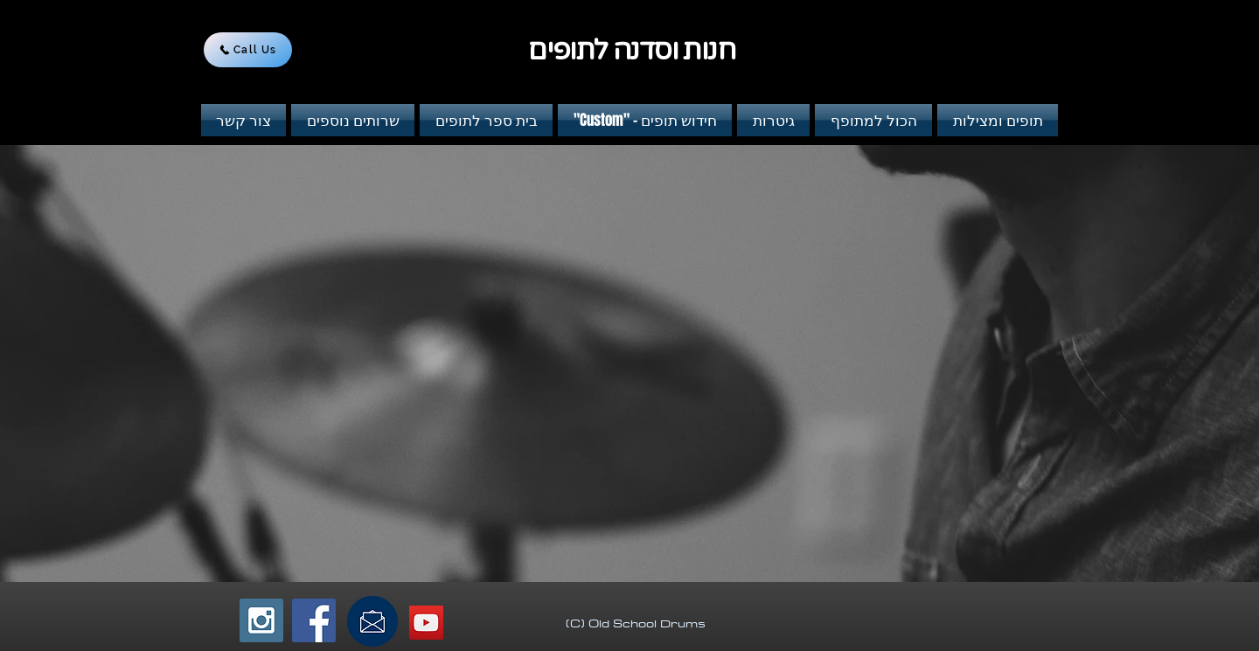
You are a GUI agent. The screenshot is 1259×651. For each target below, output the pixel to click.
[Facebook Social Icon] (314, 620)
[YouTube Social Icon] (426, 623)
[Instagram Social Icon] (261, 620)
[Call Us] (248, 49)
